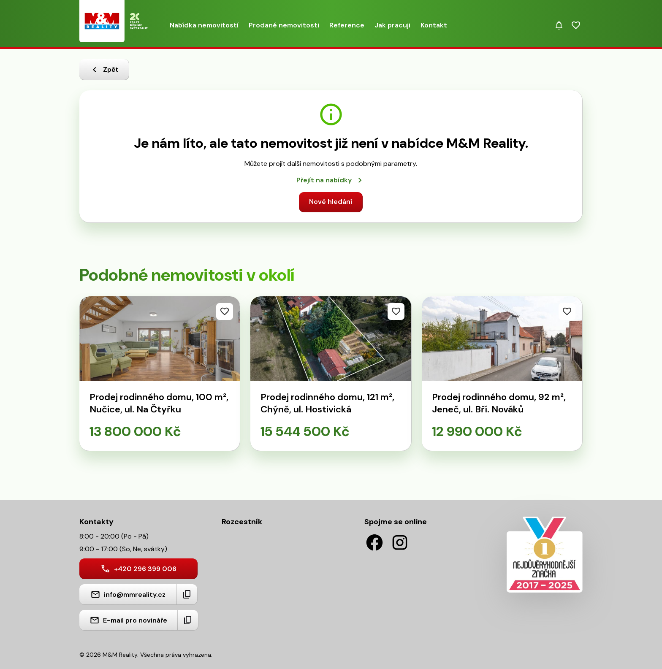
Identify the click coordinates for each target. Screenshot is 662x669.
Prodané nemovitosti (284, 25)
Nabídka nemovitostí (204, 25)
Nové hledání (330, 201)
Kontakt (434, 25)
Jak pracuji (392, 25)
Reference (346, 25)
